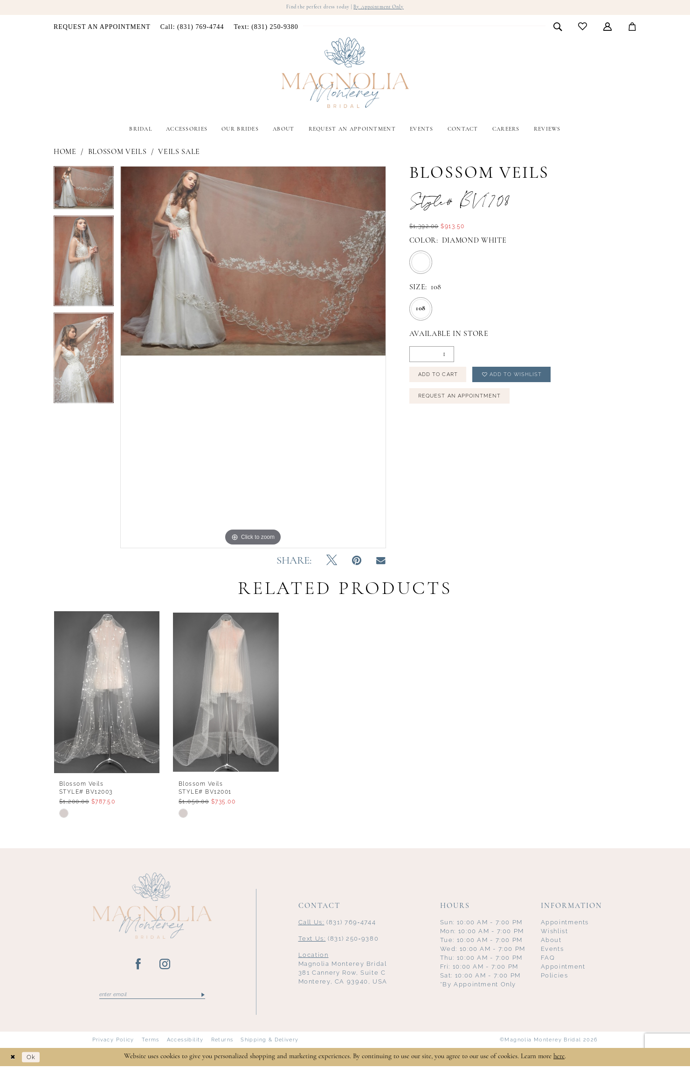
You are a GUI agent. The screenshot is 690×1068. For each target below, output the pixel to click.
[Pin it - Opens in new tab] (357, 561)
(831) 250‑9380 (338, 939)
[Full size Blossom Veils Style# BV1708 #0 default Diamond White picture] (253, 357)
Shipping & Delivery (269, 1042)
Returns (222, 1042)
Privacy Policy (113, 1042)
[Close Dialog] (14, 1059)
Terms (150, 1042)
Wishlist (554, 931)
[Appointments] (102, 27)
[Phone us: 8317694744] (192, 27)
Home (65, 152)
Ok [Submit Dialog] (34, 1059)
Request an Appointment (463, 401)
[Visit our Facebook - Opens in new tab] (138, 965)
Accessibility (185, 1042)
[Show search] (557, 27)
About (551, 940)
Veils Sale (179, 152)
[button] (607, 27)
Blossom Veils (117, 152)
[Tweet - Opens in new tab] (332, 562)
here (559, 1058)
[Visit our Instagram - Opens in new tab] (165, 965)
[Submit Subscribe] (202, 996)
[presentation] (106, 693)
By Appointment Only (384, 8)
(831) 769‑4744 (337, 923)
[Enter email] (152, 996)
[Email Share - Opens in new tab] (381, 561)
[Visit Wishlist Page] (582, 27)
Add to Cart (441, 377)
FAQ (548, 958)
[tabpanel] (84, 191)
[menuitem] (102, 27)
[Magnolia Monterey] (345, 73)
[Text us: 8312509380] (266, 27)
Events (552, 949)
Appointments (565, 923)
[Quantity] (431, 355)
